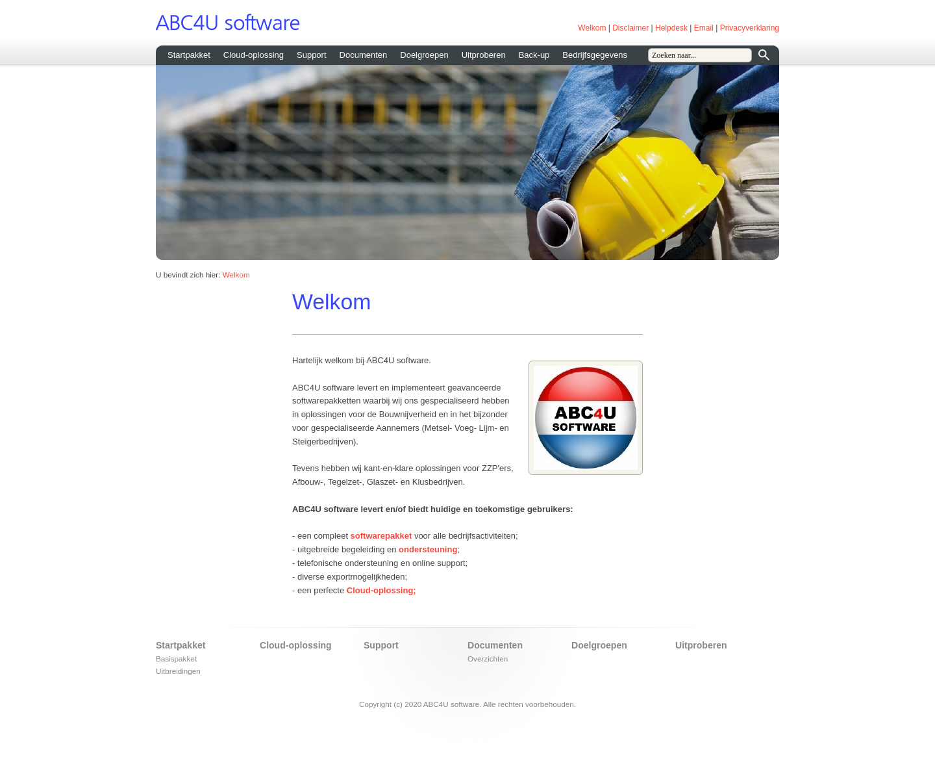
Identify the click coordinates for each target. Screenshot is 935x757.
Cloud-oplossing (253, 55)
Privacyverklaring (749, 27)
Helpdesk (671, 27)
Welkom (592, 27)
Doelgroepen (424, 55)
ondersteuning (428, 549)
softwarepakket (381, 536)
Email (704, 27)
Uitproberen (484, 55)
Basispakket (176, 658)
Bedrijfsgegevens (594, 55)
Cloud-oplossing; (381, 590)
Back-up (534, 55)
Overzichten (488, 658)
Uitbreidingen (178, 671)
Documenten (364, 55)
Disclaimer (630, 27)
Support (312, 55)
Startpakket (189, 55)
